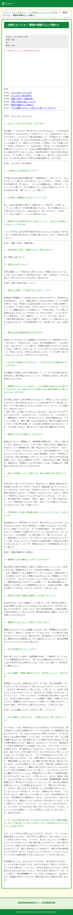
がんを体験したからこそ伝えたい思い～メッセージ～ (34, 108)
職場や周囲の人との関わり (22, 105)
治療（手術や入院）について (23, 102)
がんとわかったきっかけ (21, 93)
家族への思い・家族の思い (22, 99)
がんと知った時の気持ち (21, 96)
